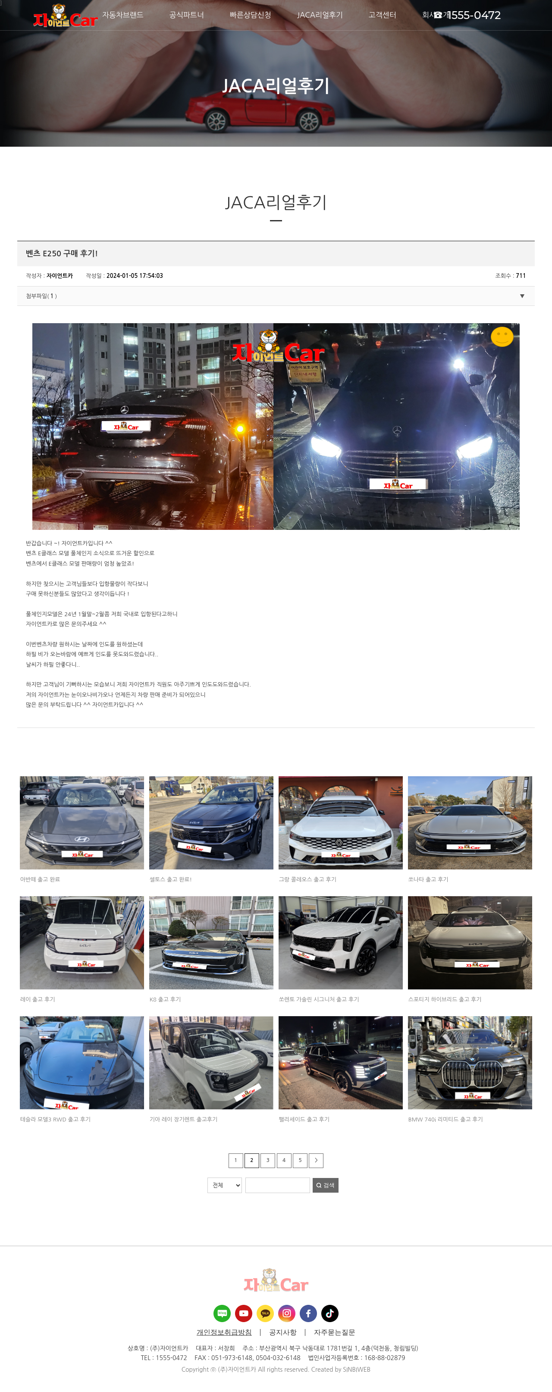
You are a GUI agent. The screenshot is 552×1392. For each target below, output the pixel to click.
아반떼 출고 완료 (40, 879)
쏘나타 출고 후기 (428, 879)
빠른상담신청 (250, 15)
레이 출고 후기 (37, 999)
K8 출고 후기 (165, 999)
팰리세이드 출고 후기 (304, 1119)
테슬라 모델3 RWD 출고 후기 (55, 1119)
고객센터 (382, 15)
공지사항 (283, 1332)
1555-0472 (467, 15)
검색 (329, 1185)
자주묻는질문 (334, 1332)
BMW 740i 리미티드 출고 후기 (445, 1119)
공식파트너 (186, 15)
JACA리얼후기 (320, 15)
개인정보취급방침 (224, 1332)
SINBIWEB (356, 1370)
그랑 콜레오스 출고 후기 (307, 879)
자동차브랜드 (123, 15)
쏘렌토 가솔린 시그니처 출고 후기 (319, 999)
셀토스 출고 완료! (171, 879)
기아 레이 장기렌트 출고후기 (184, 1119)
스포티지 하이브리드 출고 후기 (445, 999)
